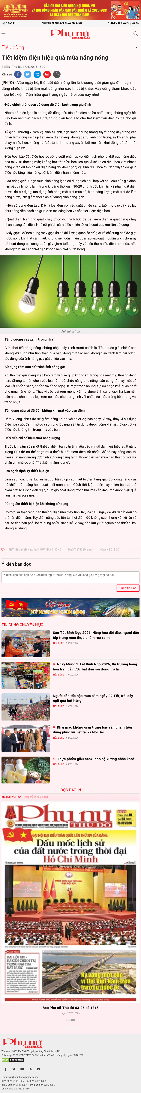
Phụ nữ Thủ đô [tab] (11, 797)
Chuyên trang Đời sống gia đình (62, 23)
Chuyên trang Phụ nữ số (123, 23)
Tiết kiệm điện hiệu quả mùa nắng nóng (35, 549)
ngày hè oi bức (109, 549)
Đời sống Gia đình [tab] (36, 797)
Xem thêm (70, 1026)
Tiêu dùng (13, 47)
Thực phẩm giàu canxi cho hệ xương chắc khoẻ (95, 759)
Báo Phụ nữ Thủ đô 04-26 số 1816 (71, 1008)
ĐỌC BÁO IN (70, 790)
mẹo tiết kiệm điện (80, 549)
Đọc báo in (9, 23)
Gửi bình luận (127, 588)
